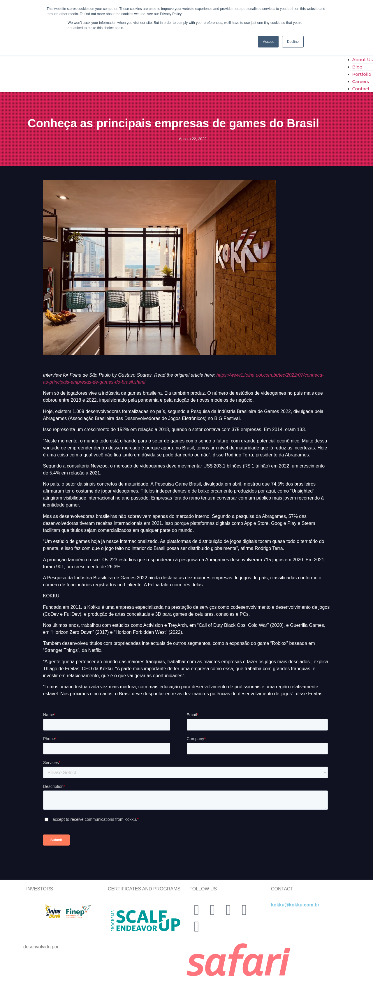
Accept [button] (268, 42)
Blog (357, 67)
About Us (362, 59)
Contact (361, 88)
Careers (360, 81)
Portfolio (361, 74)
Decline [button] (293, 42)
